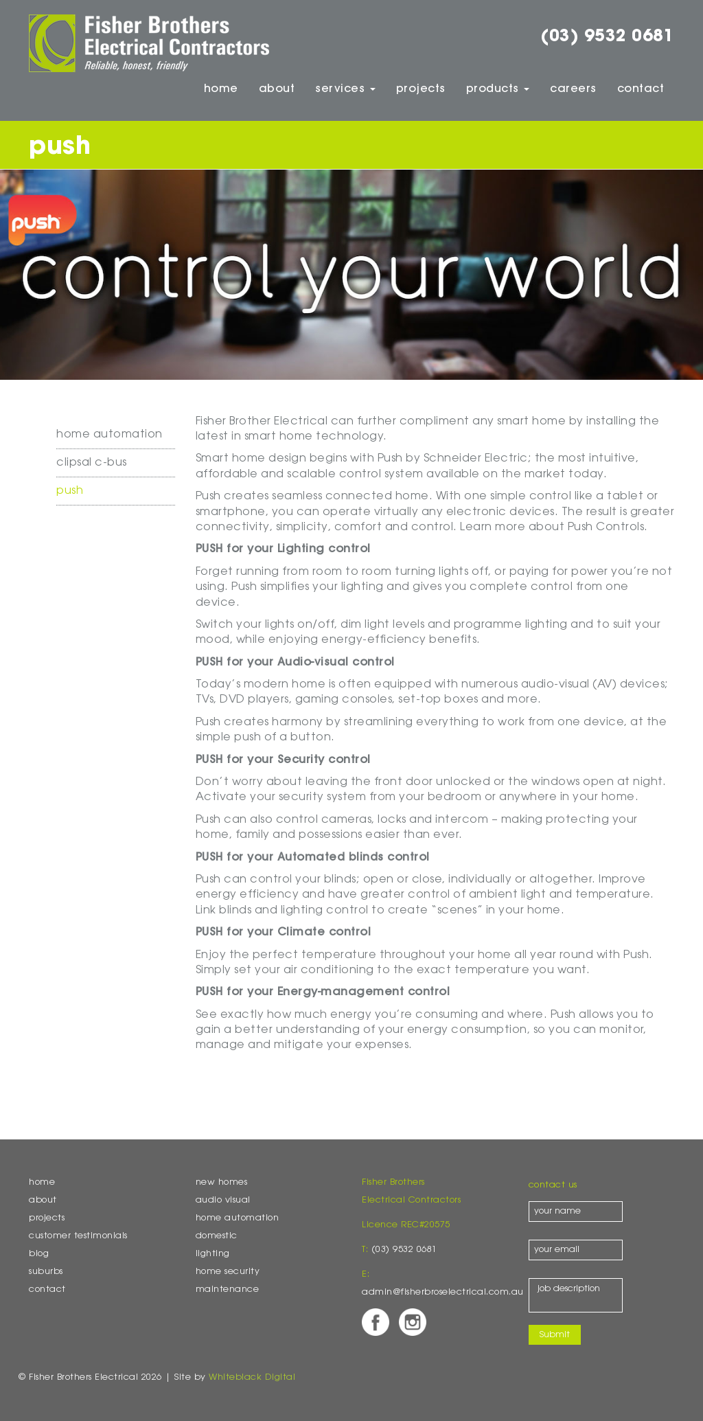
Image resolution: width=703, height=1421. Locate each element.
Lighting (213, 1254)
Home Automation (109, 434)
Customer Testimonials (78, 1236)
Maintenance (228, 1290)
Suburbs (46, 1272)
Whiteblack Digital (252, 1378)
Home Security (228, 1272)
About (277, 89)
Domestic (217, 1236)
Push (69, 491)
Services (345, 89)
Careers (573, 89)
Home (221, 89)
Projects (421, 89)
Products (498, 89)
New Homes (222, 1183)
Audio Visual (223, 1200)
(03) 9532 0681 (607, 37)
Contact (641, 89)
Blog (39, 1254)
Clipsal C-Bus (91, 462)
